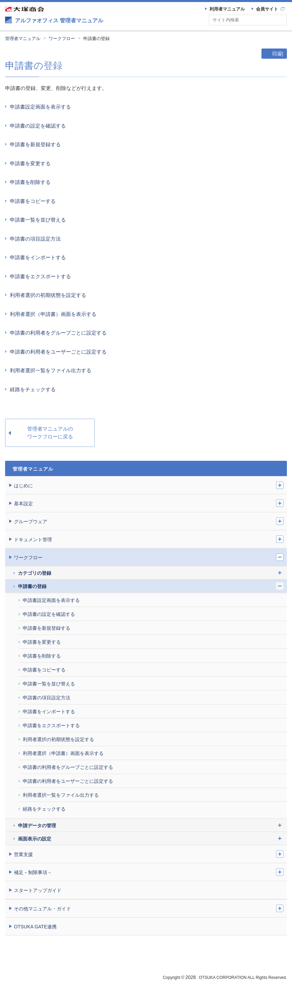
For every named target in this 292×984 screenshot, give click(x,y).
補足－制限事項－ (33, 872)
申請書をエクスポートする (40, 276)
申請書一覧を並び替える (38, 220)
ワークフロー (62, 38)
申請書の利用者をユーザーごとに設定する (58, 352)
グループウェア (30, 521)
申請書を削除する (30, 182)
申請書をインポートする (38, 257)
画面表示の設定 (34, 838)
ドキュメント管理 (33, 539)
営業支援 (23, 854)
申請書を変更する (30, 163)
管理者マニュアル (22, 38)
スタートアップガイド (37, 890)
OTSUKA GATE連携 (35, 926)
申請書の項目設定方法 (35, 239)
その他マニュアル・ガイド (42, 908)
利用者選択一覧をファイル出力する (50, 370)
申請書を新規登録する (35, 144)
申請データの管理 (37, 825)
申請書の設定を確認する (38, 126)
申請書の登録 (96, 38)
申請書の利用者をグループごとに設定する (58, 333)
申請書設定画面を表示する (40, 107)
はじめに (23, 485)
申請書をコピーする (33, 201)
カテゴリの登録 (34, 573)
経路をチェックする (33, 389)
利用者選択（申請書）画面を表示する (53, 314)
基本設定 (23, 503)
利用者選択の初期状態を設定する (48, 295)
